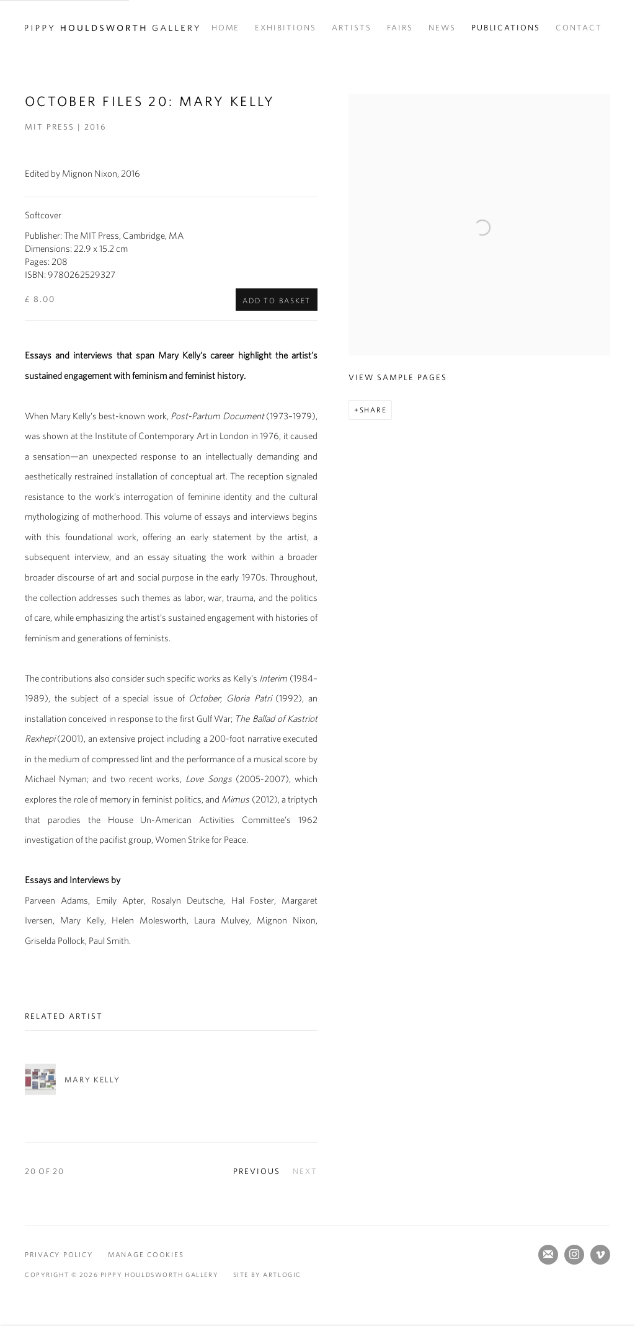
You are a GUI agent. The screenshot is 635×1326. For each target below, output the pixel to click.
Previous (256, 1171)
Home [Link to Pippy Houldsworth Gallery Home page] (225, 27)
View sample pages (397, 377)
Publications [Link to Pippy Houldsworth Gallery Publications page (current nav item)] (506, 27)
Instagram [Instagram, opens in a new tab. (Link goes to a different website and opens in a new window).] (574, 1255)
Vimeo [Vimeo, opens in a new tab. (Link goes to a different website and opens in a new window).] (600, 1255)
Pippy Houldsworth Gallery (112, 28)
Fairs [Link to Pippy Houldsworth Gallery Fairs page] (400, 27)
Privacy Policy (58, 1254)
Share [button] (373, 410)
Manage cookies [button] (146, 1254)
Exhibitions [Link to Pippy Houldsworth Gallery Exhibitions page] (285, 27)
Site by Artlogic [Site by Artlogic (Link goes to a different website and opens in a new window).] (267, 1274)
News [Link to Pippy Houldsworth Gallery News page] (442, 27)
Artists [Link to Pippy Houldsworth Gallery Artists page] (351, 27)
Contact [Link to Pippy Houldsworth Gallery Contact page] (579, 27)
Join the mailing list (548, 1255)
